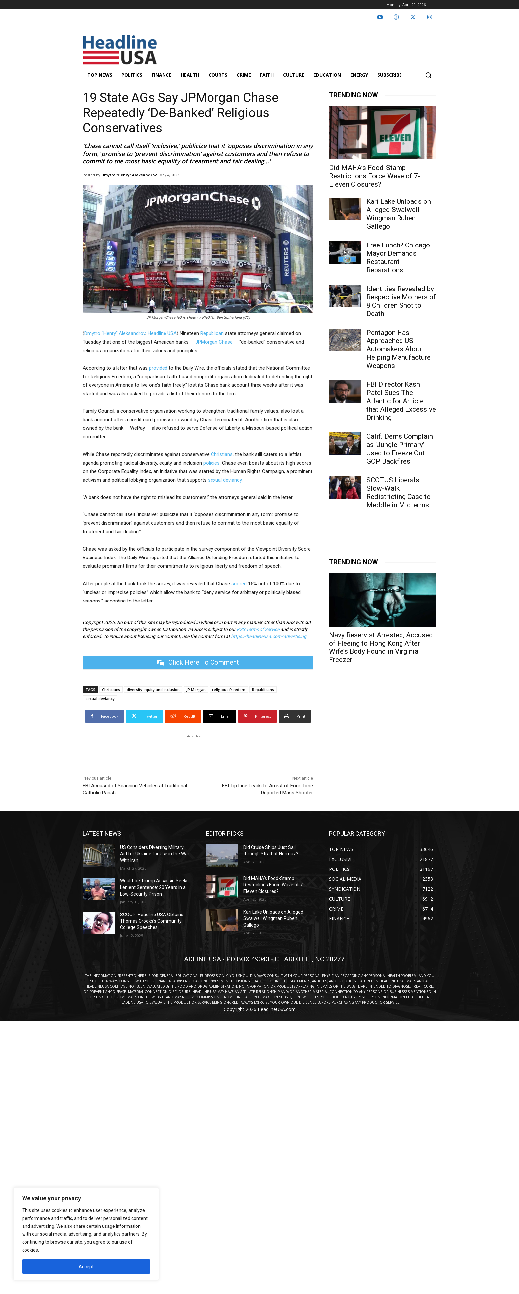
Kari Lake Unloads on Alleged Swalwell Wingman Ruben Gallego (398, 214)
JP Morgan (196, 689)
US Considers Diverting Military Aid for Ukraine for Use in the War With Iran (154, 854)
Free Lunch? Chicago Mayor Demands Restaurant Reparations (398, 257)
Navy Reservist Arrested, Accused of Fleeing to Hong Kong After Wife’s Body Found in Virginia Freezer (381, 647)
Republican (212, 333)
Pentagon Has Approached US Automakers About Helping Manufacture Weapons (398, 349)
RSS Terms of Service (258, 629)
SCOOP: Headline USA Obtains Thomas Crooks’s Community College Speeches (151, 921)
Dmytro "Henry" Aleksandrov (129, 174)
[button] (428, 75)
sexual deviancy (225, 480)
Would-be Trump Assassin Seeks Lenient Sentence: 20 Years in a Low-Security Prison (154, 887)
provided (158, 368)
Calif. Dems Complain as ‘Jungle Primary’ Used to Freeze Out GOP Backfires (399, 448)
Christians (222, 454)
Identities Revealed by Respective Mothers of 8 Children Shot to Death (401, 301)
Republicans (263, 689)
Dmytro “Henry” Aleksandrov (114, 333)
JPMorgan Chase (214, 342)
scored (239, 584)
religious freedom (228, 689)
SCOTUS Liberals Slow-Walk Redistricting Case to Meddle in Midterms (398, 492)
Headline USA (162, 333)
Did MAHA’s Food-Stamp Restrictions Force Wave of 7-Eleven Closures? (374, 176)
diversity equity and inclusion (153, 689)
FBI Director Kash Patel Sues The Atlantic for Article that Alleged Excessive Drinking (401, 401)
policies (211, 463)
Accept (86, 1266)
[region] (86, 1234)
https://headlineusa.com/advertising (268, 636)
